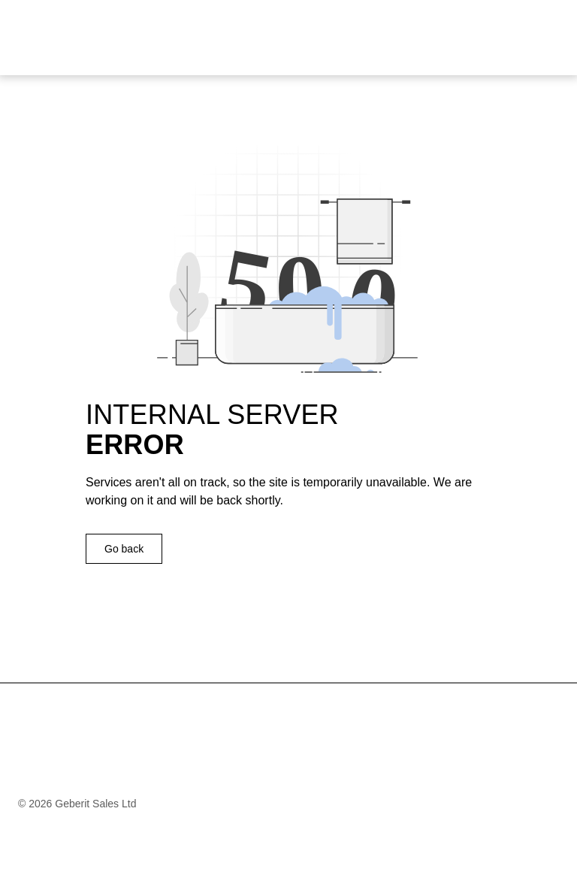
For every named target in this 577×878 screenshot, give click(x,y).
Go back (123, 549)
